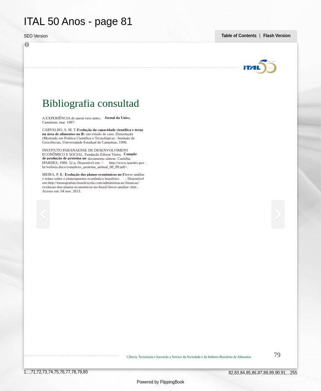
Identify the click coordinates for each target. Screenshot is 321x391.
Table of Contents (239, 35)
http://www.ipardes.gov (126, 163)
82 (231, 373)
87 (259, 373)
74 (50, 372)
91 (283, 373)
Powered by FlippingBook (160, 382)
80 (85, 372)
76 (62, 372)
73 (45, 372)
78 (73, 372)
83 (236, 373)
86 (254, 373)
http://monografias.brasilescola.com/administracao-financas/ (93, 183)
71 (33, 372)
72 (39, 372)
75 (56, 372)
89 (271, 373)
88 (265, 373)
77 (68, 372)
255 (293, 373)
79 (79, 372)
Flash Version (276, 35)
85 (248, 373)
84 (242, 373)
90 (277, 373)
